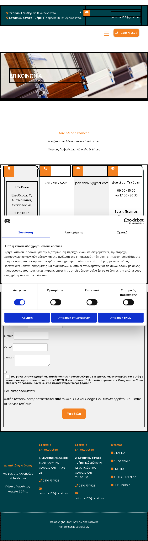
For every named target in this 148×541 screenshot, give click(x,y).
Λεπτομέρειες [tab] (74, 232)
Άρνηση (27, 317)
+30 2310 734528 (56, 183)
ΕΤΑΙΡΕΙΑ (119, 453)
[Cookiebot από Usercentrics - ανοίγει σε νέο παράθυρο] (127, 221)
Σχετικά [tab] (122, 232)
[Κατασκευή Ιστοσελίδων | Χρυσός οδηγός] (7, 537)
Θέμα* (8, 347)
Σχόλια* (9, 357)
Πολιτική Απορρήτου (111, 399)
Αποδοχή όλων (120, 317)
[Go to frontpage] (38, 47)
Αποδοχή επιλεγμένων (74, 317)
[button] (126, 33)
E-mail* (8, 335)
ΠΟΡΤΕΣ (119, 469)
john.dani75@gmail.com (126, 17)
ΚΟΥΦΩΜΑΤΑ (122, 461)
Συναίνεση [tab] (25, 232)
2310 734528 (51, 480)
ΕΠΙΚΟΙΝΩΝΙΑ (122, 485)
